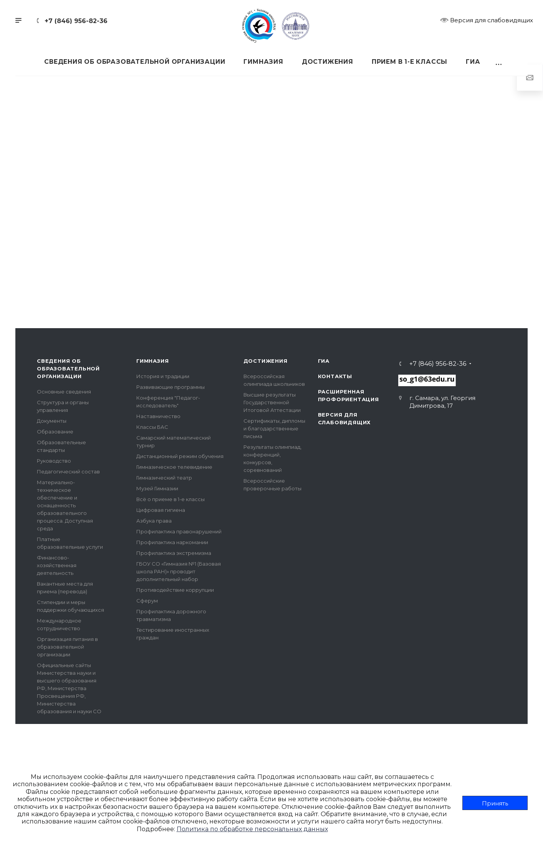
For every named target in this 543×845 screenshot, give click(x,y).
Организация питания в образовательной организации (67, 646)
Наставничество (158, 416)
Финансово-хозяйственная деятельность (56, 565)
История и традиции (162, 376)
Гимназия (152, 361)
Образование (55, 431)
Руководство (54, 461)
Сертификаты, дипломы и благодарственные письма (274, 428)
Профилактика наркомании (172, 542)
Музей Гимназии (157, 488)
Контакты (335, 376)
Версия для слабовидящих (486, 20)
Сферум (147, 601)
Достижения (265, 361)
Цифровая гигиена (160, 510)
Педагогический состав (68, 471)
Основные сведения (64, 391)
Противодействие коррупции (175, 590)
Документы (51, 421)
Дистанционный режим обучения (179, 456)
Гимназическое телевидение (174, 467)
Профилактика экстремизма (173, 553)
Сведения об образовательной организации (68, 368)
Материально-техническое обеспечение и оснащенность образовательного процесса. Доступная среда (65, 505)
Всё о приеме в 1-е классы (170, 499)
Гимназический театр (164, 478)
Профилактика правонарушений (179, 531)
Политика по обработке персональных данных (252, 829)
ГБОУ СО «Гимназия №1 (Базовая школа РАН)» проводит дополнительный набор (178, 571)
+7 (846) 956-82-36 (76, 21)
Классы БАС (152, 427)
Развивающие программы (170, 387)
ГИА (323, 361)
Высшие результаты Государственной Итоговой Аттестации (272, 402)
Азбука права (154, 521)
